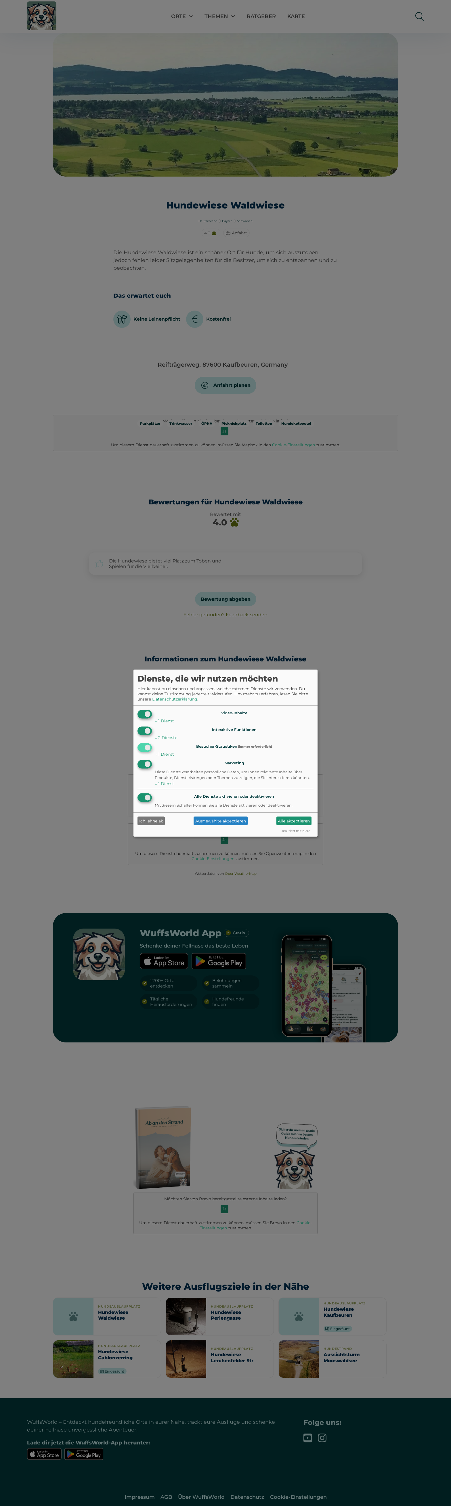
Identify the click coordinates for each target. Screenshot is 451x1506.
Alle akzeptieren (294, 821)
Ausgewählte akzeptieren (220, 821)
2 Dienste (166, 737)
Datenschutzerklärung (174, 699)
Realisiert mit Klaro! (296, 830)
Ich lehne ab (151, 821)
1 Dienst (164, 721)
